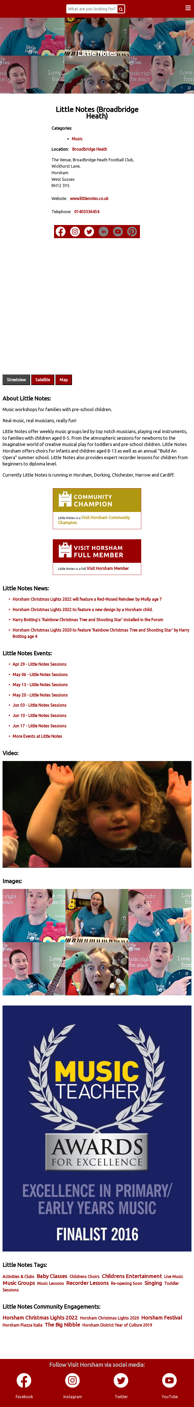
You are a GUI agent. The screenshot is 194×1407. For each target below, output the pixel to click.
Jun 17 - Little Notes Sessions (39, 726)
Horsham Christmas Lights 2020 (109, 1318)
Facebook (24, 1396)
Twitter (121, 1396)
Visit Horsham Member (108, 568)
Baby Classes (52, 1276)
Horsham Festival (161, 1318)
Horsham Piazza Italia (22, 1325)
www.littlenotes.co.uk (89, 198)
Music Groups (19, 1283)
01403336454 (86, 211)
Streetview (16, 379)
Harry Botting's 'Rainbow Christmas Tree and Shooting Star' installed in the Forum (88, 619)
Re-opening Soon (126, 1283)
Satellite (42, 379)
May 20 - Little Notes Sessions (40, 695)
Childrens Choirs (84, 1276)
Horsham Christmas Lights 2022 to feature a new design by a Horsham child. (83, 609)
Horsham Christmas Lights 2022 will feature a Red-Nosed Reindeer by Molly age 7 (87, 599)
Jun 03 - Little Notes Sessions (39, 705)
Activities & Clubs (18, 1276)
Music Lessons (50, 1283)
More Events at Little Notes (37, 736)
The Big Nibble (62, 1325)
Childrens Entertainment (132, 1276)
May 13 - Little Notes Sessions (40, 684)
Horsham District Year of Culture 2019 (117, 1325)
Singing (153, 1283)
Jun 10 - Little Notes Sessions (39, 715)
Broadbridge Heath (89, 149)
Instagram (72, 1396)
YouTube (170, 1396)
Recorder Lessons (87, 1283)
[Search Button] (121, 8)
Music (77, 139)
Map (64, 379)
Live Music (173, 1276)
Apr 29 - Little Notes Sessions (39, 664)
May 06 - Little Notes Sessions (40, 674)
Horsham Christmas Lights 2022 (40, 1318)
